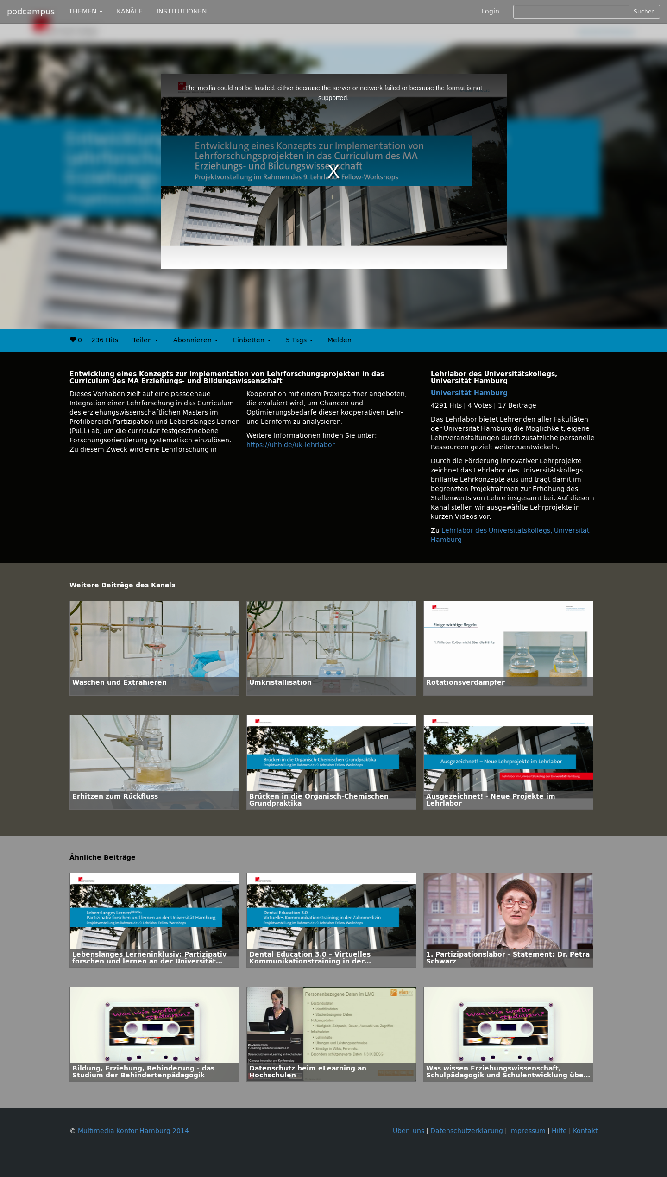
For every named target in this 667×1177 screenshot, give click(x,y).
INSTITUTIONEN (182, 11)
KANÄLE (130, 11)
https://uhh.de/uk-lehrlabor (290, 445)
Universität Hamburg (469, 393)
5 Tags (299, 340)
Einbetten (252, 340)
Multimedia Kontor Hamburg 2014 (133, 1131)
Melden (339, 340)
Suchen (644, 11)
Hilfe (559, 1131)
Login (490, 11)
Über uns (408, 1131)
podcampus (31, 11)
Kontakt (585, 1131)
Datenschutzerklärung (466, 1131)
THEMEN (86, 11)
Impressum (527, 1131)
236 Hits (104, 340)
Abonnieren (195, 340)
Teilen (145, 340)
